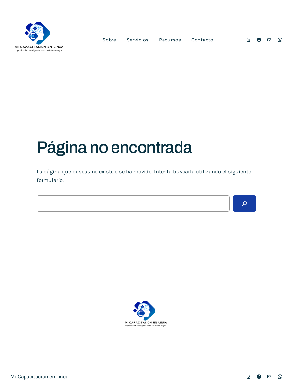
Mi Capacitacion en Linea (39, 376)
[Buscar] (244, 203)
